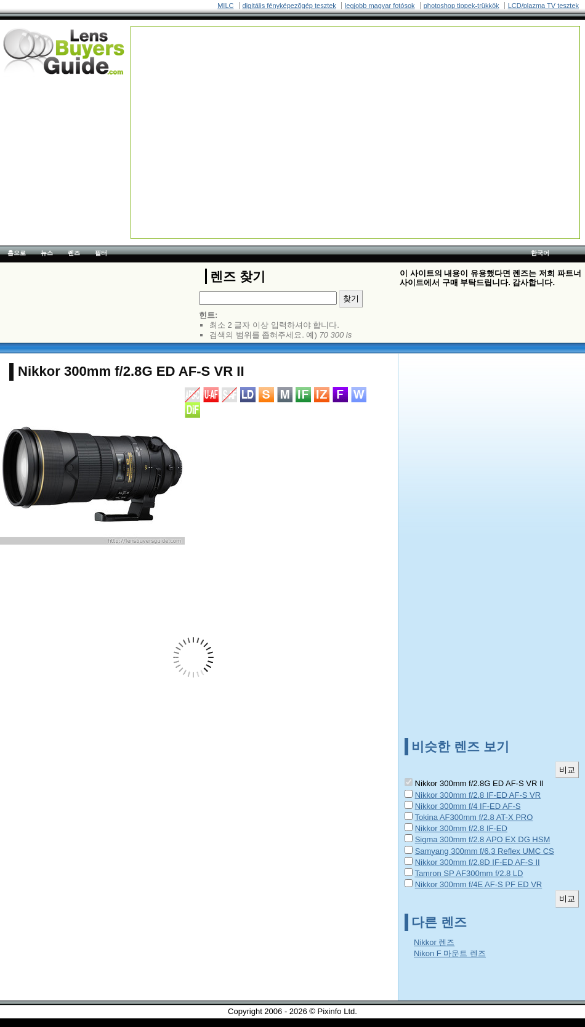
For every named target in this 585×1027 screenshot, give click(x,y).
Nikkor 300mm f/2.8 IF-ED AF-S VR (478, 795)
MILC (225, 5)
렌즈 (74, 253)
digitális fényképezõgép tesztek (289, 5)
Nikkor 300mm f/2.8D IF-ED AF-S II (477, 862)
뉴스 (47, 253)
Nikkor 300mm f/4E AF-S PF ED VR (479, 884)
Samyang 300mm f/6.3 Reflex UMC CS (484, 851)
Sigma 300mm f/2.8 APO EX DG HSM (483, 839)
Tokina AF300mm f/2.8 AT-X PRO (473, 817)
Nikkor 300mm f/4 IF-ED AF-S (468, 806)
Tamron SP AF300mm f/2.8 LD (468, 873)
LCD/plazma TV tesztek (543, 5)
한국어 (540, 253)
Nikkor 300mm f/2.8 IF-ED (461, 828)
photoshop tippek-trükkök (461, 5)
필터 (101, 253)
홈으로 (16, 253)
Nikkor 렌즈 (434, 942)
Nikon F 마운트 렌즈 (450, 953)
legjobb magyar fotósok (380, 5)
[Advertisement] (218, 103)
